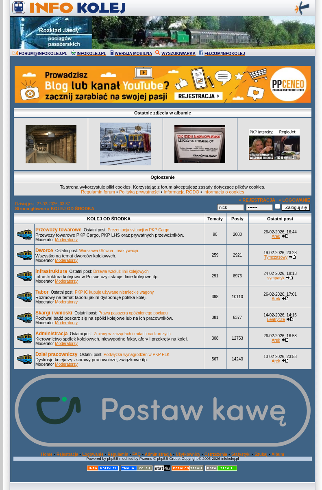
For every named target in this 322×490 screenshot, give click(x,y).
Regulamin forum (98, 191)
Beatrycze (276, 319)
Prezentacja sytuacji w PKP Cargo (139, 230)
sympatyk (275, 278)
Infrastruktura (51, 271)
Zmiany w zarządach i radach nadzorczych (132, 334)
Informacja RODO (181, 191)
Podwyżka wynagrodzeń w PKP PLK (137, 354)
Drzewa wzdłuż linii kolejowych (121, 271)
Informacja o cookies (223, 191)
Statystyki (240, 454)
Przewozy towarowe (58, 230)
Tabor (41, 292)
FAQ (137, 454)
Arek (276, 236)
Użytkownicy (188, 454)
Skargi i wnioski (53, 313)
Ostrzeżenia (216, 454)
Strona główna (30, 208)
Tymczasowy (275, 257)
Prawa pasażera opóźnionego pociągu (133, 313)
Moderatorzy (66, 239)
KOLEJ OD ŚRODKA (72, 208)
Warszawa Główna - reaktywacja (108, 250)
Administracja (51, 333)
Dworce (44, 250)
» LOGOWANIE (294, 200)
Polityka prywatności (139, 191)
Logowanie (92, 454)
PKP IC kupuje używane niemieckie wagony (114, 292)
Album (278, 454)
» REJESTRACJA (257, 200)
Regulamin (117, 454)
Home (46, 454)
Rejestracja (67, 454)
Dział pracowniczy (56, 354)
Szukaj (261, 454)
